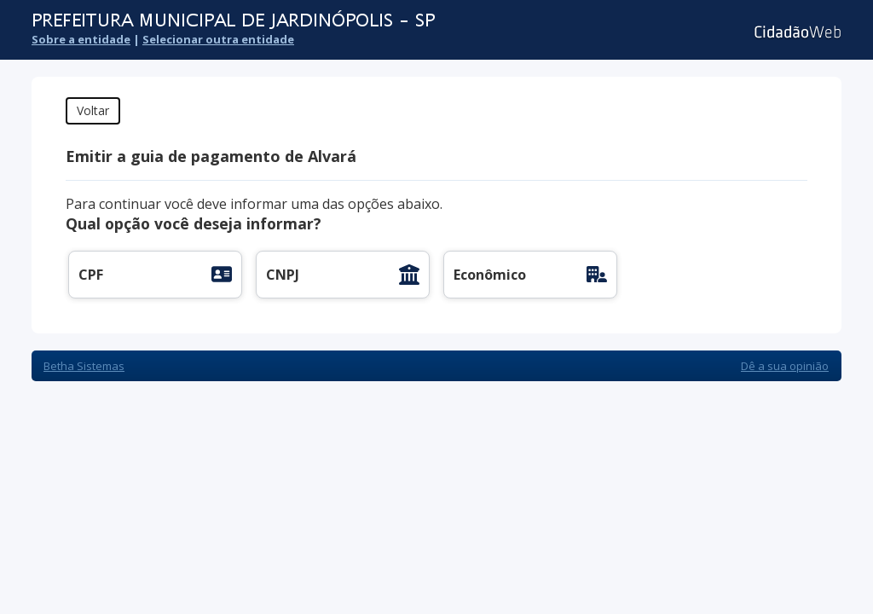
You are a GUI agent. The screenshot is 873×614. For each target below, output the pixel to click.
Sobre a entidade (81, 39)
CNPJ (282, 274)
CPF (90, 274)
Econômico (490, 274)
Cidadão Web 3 (795, 32)
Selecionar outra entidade (218, 39)
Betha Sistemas (83, 366)
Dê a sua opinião (785, 366)
